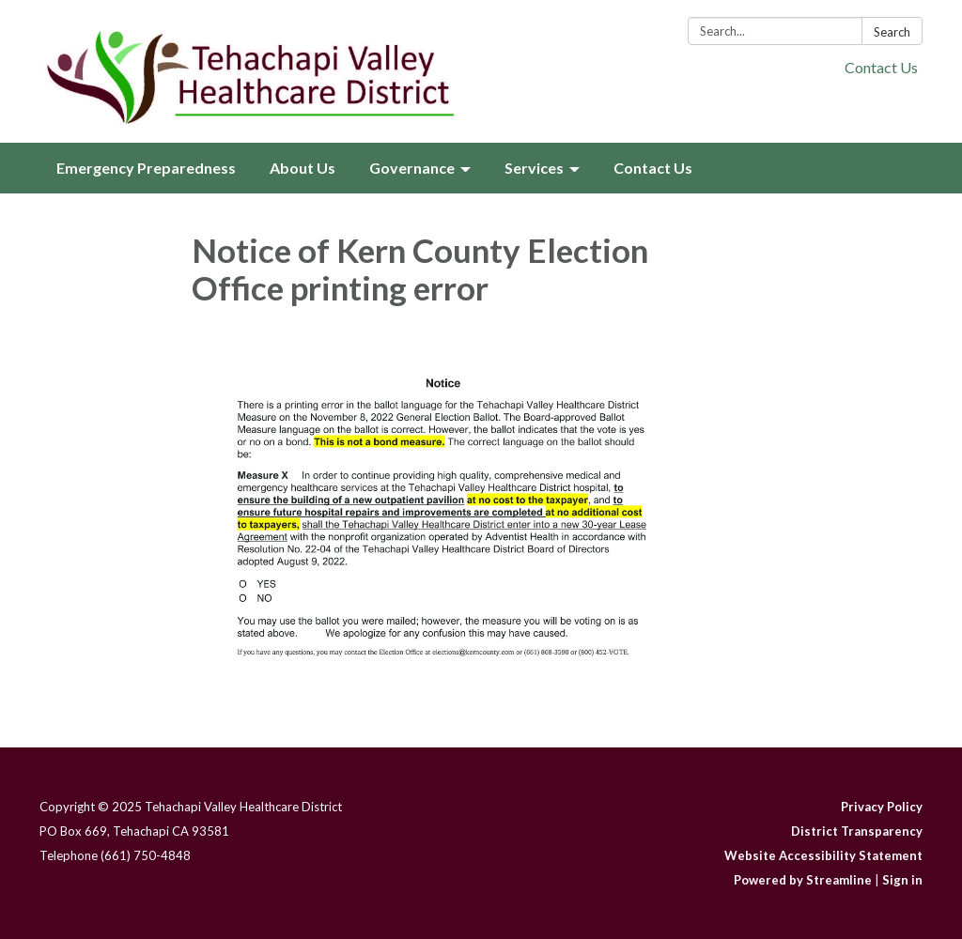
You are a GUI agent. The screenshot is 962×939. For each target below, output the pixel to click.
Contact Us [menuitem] (652, 168)
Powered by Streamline (803, 879)
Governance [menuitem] (412, 168)
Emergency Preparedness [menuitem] (146, 168)
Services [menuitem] (534, 168)
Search (892, 31)
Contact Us (881, 67)
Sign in (902, 879)
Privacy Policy (882, 806)
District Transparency (857, 831)
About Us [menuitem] (302, 168)
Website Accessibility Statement (823, 855)
